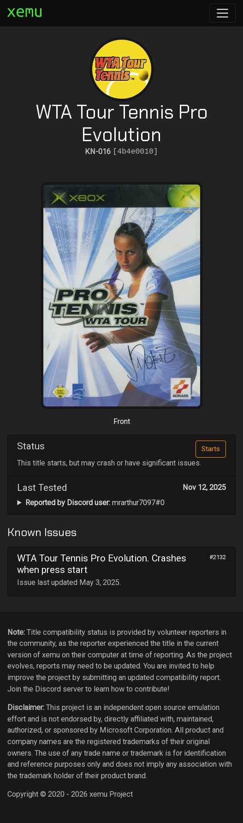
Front (121, 421)
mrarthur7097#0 (95, 502)
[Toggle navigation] (222, 13)
